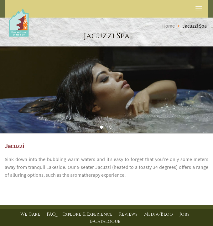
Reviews (128, 214)
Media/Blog (158, 214)
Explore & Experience (87, 214)
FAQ (51, 214)
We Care (30, 214)
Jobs (184, 214)
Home (168, 26)
